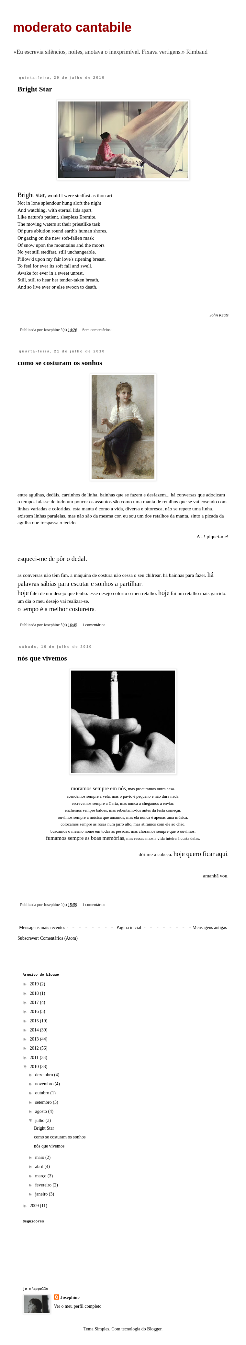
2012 (35, 1048)
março (41, 1175)
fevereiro (43, 1185)
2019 (35, 984)
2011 (35, 1057)
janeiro (42, 1194)
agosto (41, 1111)
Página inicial (129, 927)
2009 (35, 1205)
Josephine (70, 1297)
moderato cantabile (72, 27)
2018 (35, 993)
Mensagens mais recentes (42, 927)
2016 (35, 1011)
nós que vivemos (42, 658)
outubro (42, 1092)
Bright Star (34, 89)
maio (40, 1157)
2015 (35, 1020)
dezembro (44, 1074)
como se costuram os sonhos (59, 363)
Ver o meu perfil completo (78, 1306)
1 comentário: (94, 625)
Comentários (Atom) (59, 938)
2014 (35, 1030)
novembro (44, 1083)
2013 (35, 1039)
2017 (35, 1002)
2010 (35, 1066)
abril (39, 1166)
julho (40, 1120)
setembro (44, 1102)
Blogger (154, 1329)
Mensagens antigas (210, 927)
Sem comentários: (97, 329)
